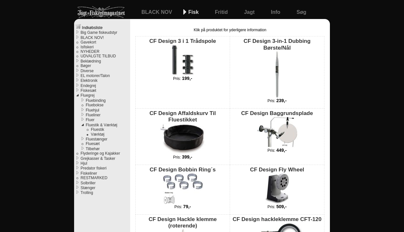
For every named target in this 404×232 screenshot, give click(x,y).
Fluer (90, 120)
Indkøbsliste (89, 27)
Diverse (87, 71)
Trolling (87, 192)
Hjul (84, 163)
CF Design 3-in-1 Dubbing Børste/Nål (277, 68)
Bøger (86, 65)
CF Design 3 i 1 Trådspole (182, 56)
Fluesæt (93, 143)
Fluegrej (87, 95)
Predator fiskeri (94, 168)
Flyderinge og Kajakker (100, 153)
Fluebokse (94, 105)
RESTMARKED (94, 178)
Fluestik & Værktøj (101, 125)
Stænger (88, 188)
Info (276, 12)
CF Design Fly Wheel (277, 185)
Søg (301, 12)
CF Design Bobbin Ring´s (183, 185)
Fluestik (97, 129)
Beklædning (91, 61)
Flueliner (93, 115)
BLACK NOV (157, 12)
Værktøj (97, 134)
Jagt (250, 12)
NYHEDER (90, 51)
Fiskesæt (88, 90)
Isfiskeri (87, 47)
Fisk (194, 12)
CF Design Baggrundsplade (277, 129)
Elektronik (89, 80)
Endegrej (88, 85)
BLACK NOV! (92, 37)
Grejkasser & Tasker (98, 158)
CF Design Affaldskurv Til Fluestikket (182, 132)
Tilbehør (93, 149)
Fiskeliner (89, 173)
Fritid (222, 12)
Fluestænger (96, 139)
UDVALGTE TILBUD (98, 56)
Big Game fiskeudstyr (99, 32)
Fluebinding (96, 100)
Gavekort (88, 42)
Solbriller (88, 183)
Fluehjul (92, 110)
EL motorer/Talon (95, 75)
